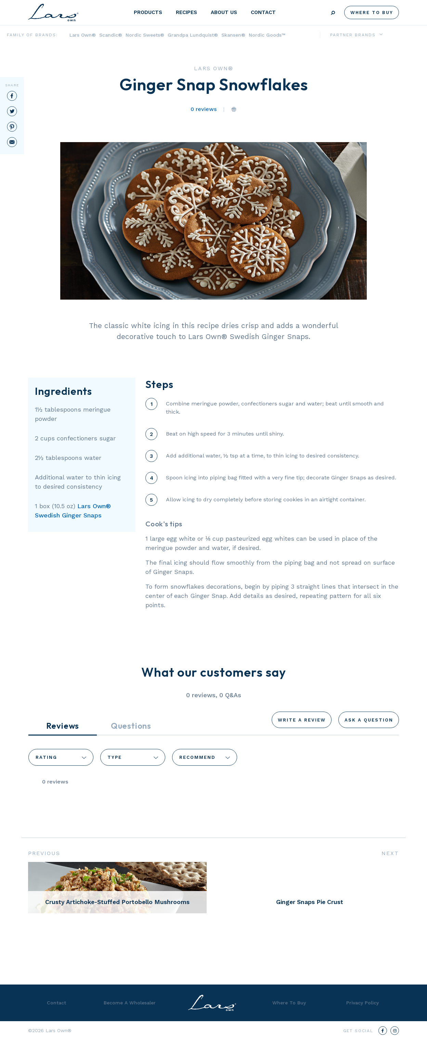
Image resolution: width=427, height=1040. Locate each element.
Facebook (12, 96)
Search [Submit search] (333, 13)
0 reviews (204, 109)
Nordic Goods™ (267, 35)
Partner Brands (353, 35)
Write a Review (302, 720)
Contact (263, 12)
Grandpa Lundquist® (193, 35)
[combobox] (60, 757)
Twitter (12, 111)
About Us (224, 12)
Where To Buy (371, 12)
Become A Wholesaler (130, 1002)
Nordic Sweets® (145, 35)
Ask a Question (369, 720)
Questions (131, 726)
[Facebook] (382, 1030)
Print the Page (233, 109)
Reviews (62, 726)
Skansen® (233, 35)
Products (148, 12)
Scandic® (110, 35)
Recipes (186, 12)
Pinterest (12, 127)
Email (12, 142)
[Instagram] (394, 1030)
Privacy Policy (362, 1002)
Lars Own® (82, 35)
